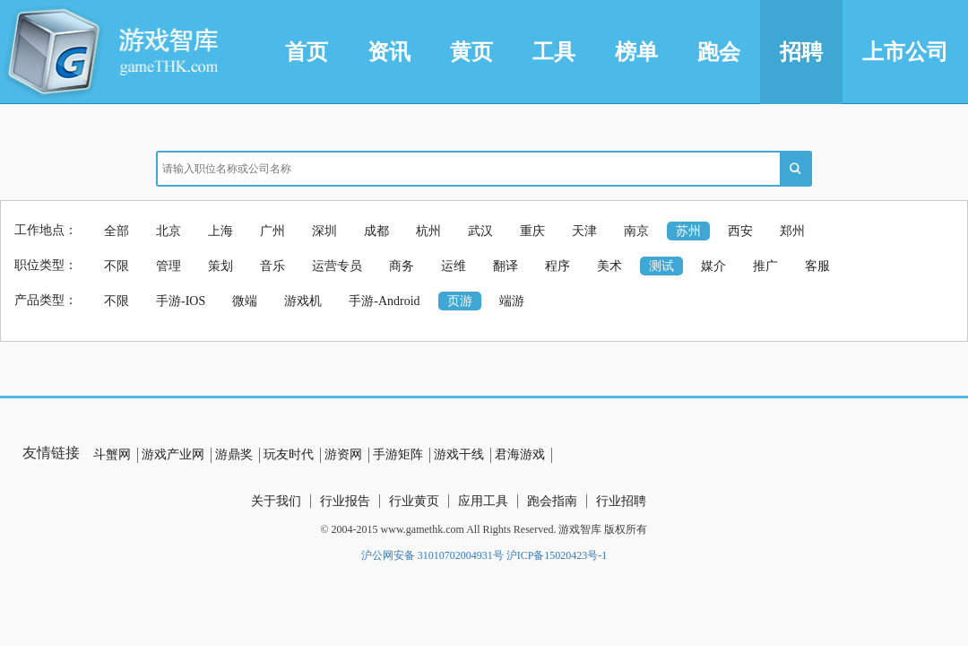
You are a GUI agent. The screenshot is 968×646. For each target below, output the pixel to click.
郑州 (792, 231)
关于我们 (276, 501)
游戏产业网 (173, 454)
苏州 (688, 231)
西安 (740, 231)
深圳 (324, 231)
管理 (168, 266)
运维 (453, 266)
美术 (609, 266)
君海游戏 (520, 454)
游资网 (343, 454)
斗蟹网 (112, 454)
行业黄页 (414, 501)
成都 (376, 231)
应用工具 (483, 501)
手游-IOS (180, 301)
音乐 (272, 266)
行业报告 (345, 501)
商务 (401, 266)
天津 (584, 231)
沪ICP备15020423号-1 (557, 555)
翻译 (505, 266)
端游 (511, 301)
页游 (459, 301)
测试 (661, 266)
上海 (220, 231)
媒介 (713, 266)
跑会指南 (552, 501)
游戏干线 (459, 454)
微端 (244, 301)
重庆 (532, 231)
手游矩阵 (398, 454)
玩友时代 (289, 454)
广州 (272, 231)
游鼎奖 (234, 454)
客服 (817, 266)
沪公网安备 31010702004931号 (432, 555)
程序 (557, 266)
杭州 (428, 231)
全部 (116, 231)
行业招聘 (621, 501)
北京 (168, 231)
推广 (765, 266)
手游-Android (384, 301)
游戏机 (303, 301)
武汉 (480, 231)
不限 (116, 266)
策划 (220, 266)
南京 (636, 231)
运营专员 (337, 266)
